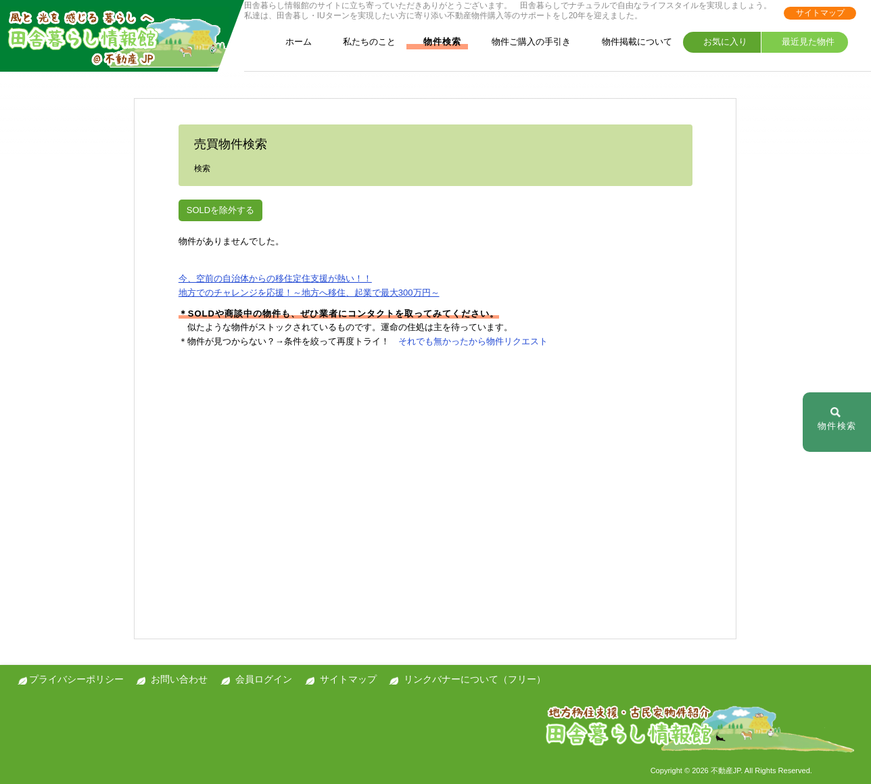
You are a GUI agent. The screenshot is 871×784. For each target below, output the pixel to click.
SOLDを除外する (220, 210)
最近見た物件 (800, 42)
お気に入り (717, 42)
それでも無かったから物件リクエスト (473, 341)
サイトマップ (820, 13)
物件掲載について (628, 42)
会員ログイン (263, 679)
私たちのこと (361, 42)
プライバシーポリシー (76, 679)
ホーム (290, 42)
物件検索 (435, 42)
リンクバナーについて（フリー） (475, 679)
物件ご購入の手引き (523, 42)
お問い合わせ (179, 679)
